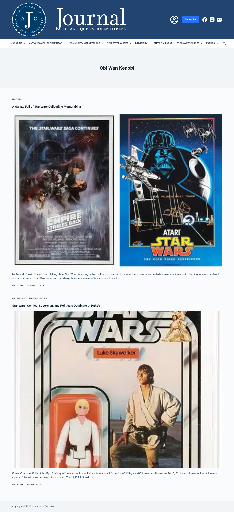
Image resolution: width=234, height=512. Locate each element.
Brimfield (143, 43)
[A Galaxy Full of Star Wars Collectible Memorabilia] (117, 190)
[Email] (219, 19)
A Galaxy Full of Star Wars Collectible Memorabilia (48, 106)
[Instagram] (212, 19)
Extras (212, 43)
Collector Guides (119, 43)
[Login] (174, 20)
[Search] (224, 43)
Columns (16, 298)
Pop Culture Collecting (34, 298)
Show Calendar (163, 43)
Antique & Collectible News (48, 43)
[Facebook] (204, 19)
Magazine (18, 43)
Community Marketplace (87, 43)
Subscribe (190, 19)
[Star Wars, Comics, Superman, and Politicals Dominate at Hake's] (117, 389)
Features (17, 99)
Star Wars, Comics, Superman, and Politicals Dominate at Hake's (59, 305)
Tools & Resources (189, 43)
